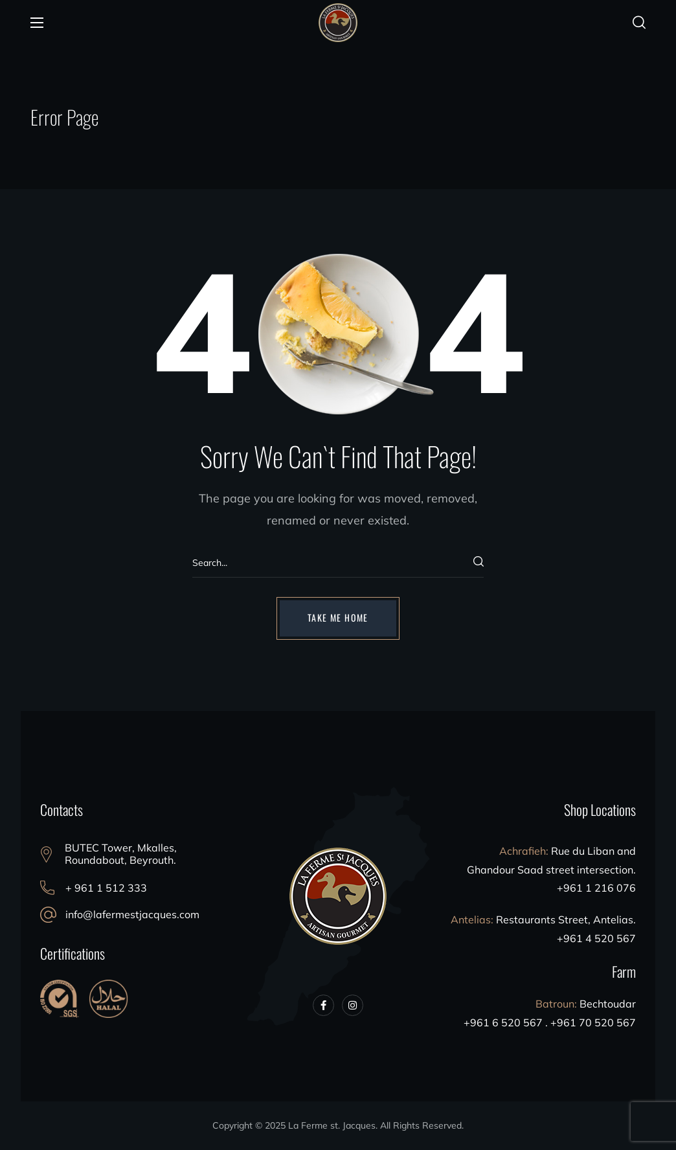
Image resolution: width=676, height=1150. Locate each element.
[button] (639, 22)
